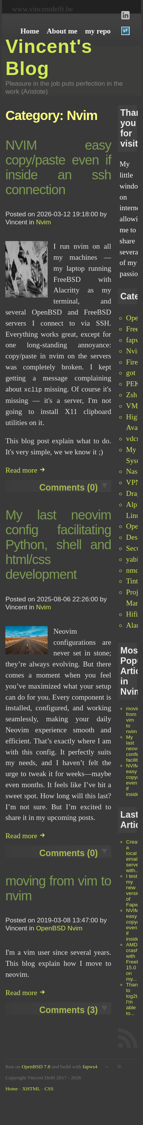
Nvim (134, 351)
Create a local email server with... (133, 856)
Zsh (131, 395)
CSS (49, 1088)
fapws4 (89, 1066)
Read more (25, 469)
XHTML (31, 1088)
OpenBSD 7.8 (36, 1066)
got (131, 373)
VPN (133, 482)
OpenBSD (51, 927)
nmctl (134, 570)
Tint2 (134, 581)
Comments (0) (68, 487)
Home (11, 1088)
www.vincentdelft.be (42, 9)
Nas (132, 471)
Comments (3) (68, 1009)
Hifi (132, 614)
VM (132, 406)
